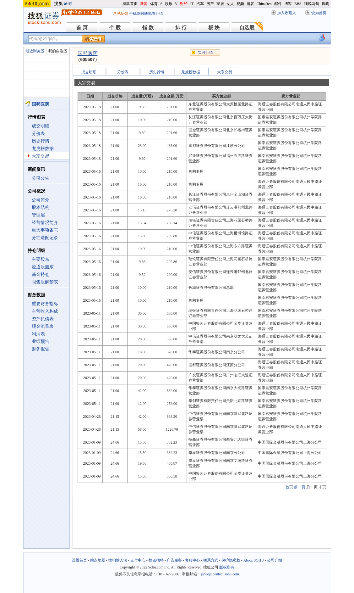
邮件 (278, 4)
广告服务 (174, 560)
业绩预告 (40, 341)
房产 (210, 4)
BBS (298, 4)
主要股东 (40, 259)
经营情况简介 (45, 222)
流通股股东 (43, 267)
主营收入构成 (45, 311)
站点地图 (97, 560)
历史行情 (40, 141)
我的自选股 (57, 51)
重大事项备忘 (45, 230)
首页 (289, 487)
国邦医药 (88, 53)
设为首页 (318, 13)
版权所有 (226, 567)
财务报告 (40, 349)
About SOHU (253, 560)
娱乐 (168, 4)
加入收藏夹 (286, 13)
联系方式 (210, 560)
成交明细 (40, 126)
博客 (288, 4)
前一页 (299, 487)
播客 (250, 4)
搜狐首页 (130, 4)
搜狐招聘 (156, 560)
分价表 (38, 133)
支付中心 (137, 560)
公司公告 (40, 178)
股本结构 (40, 207)
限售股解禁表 (45, 282)
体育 (154, 4)
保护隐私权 (230, 560)
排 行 (181, 27)
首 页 (82, 27)
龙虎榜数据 (43, 148)
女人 (230, 4)
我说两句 (311, 4)
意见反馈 (120, 13)
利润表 (38, 334)
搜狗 (325, 4)
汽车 (200, 4)
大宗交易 (40, 156)
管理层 (38, 215)
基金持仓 (40, 274)
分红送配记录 (45, 237)
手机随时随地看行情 (146, 13)
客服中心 (192, 560)
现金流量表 (43, 326)
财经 (184, 4)
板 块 (214, 27)
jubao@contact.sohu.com (220, 574)
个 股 (115, 27)
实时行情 (205, 52)
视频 (240, 4)
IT (191, 4)
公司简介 (40, 200)
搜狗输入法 (117, 560)
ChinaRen (264, 4)
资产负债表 (43, 318)
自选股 (246, 27)
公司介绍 (274, 560)
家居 (220, 4)
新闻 (144, 4)
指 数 (148, 27)
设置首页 (79, 560)
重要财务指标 (45, 303)
